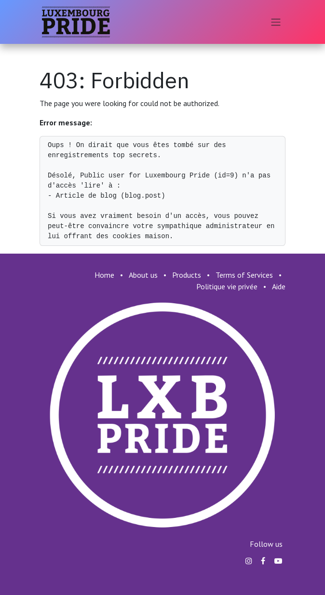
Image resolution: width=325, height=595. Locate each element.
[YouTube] (278, 561)
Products (186, 275)
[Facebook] (263, 561)
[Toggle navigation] (275, 22)
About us (143, 275)
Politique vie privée (226, 286)
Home (104, 275)
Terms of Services (244, 275)
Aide (278, 286)
